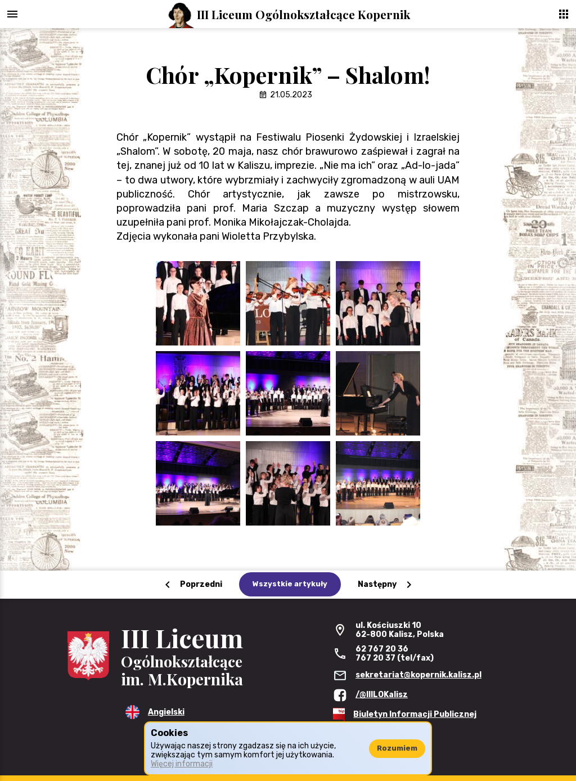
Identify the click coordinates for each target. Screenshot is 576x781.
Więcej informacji (182, 764)
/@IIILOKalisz (382, 694)
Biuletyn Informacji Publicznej (414, 714)
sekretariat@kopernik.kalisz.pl (419, 675)
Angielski (166, 712)
